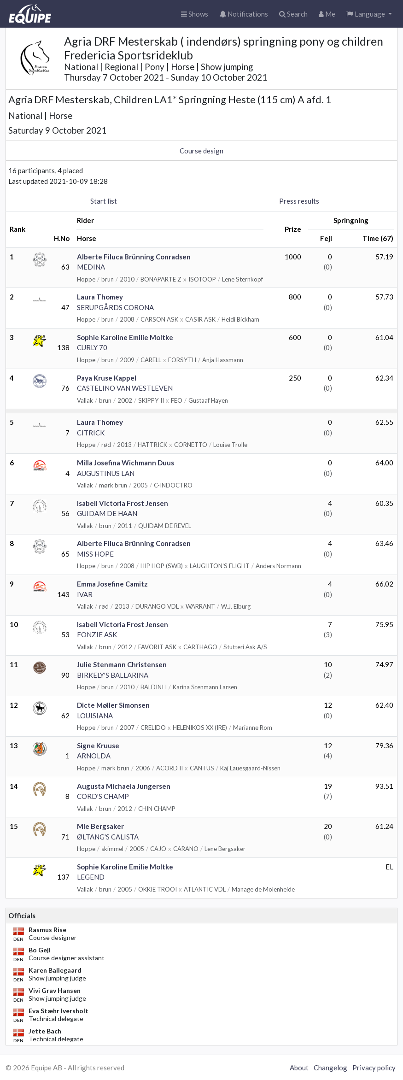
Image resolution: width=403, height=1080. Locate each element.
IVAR (85, 594)
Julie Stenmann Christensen (122, 664)
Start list (103, 201)
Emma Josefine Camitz (112, 584)
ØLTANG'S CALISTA (108, 837)
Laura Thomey (100, 297)
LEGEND (91, 877)
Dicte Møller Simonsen (113, 705)
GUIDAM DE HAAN (107, 513)
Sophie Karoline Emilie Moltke (125, 337)
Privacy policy (374, 1067)
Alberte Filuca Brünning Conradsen (134, 256)
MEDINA (91, 267)
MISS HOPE (95, 554)
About (299, 1067)
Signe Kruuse (98, 745)
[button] (369, 14)
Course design (201, 151)
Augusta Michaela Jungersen (123, 786)
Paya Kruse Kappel (106, 378)
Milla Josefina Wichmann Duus (125, 462)
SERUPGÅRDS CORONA (115, 307)
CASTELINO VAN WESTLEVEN (125, 388)
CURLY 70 (92, 347)
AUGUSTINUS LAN (105, 473)
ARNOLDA (94, 755)
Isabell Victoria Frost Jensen (122, 503)
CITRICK (91, 432)
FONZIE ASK (97, 634)
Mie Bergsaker (100, 826)
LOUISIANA (95, 715)
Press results (299, 201)
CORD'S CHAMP (103, 796)
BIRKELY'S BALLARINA (112, 675)
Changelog (330, 1067)
